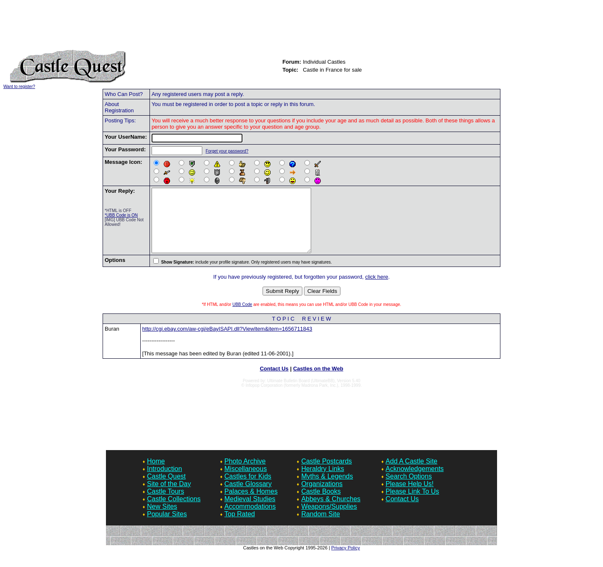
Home (156, 473)
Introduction (164, 481)
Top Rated (239, 526)
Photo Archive (245, 473)
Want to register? (19, 86)
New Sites (162, 519)
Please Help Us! (410, 496)
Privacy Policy (345, 560)
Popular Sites (167, 526)
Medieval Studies (250, 511)
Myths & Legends (327, 488)
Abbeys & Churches (330, 511)
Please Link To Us (412, 503)
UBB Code (242, 317)
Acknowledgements (415, 481)
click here (376, 289)
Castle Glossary (248, 496)
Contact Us (274, 381)
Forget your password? (226, 151)
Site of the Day (169, 496)
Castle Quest (166, 488)
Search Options (409, 488)
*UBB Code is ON (121, 215)
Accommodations (250, 519)
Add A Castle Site (412, 473)
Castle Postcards (326, 473)
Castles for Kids (247, 488)
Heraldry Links (322, 481)
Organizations (322, 496)
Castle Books (320, 503)
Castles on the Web (318, 381)
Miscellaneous (245, 481)
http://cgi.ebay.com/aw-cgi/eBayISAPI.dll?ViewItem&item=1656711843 (227, 341)
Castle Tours (165, 503)
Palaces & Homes (251, 503)
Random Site (320, 526)
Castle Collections (174, 511)
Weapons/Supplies (329, 519)
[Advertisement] (301, 28)
